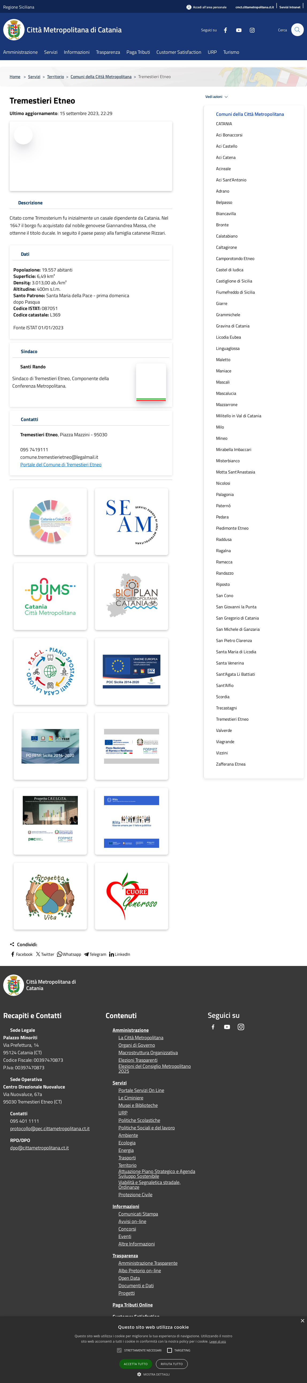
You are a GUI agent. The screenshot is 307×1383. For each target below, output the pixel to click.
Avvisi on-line (132, 1221)
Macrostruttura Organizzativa (148, 1052)
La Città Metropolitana (140, 1037)
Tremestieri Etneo (232, 719)
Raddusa (224, 539)
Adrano (222, 191)
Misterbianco (228, 460)
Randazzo (224, 573)
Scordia (222, 696)
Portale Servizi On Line (141, 1090)
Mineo (221, 438)
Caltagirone (226, 247)
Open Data (129, 1278)
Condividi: (23, 944)
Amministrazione (131, 1030)
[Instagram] (249, 29)
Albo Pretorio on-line (139, 1270)
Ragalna (223, 550)
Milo (220, 427)
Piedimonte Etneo (232, 528)
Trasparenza (125, 1255)
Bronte (222, 224)
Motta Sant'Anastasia (235, 472)
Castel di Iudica (229, 269)
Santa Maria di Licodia (236, 651)
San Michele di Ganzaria (238, 629)
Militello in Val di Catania (238, 415)
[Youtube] (236, 29)
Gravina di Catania (233, 326)
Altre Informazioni (136, 1243)
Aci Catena (226, 157)
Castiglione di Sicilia (234, 281)
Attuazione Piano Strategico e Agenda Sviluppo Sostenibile (156, 1174)
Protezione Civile (135, 1194)
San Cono (224, 595)
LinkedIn (119, 954)
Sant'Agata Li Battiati (235, 674)
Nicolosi (223, 483)
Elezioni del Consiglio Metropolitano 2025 (154, 1068)
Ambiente (128, 1135)
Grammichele (228, 314)
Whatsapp (68, 954)
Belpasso (224, 202)
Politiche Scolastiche (139, 1120)
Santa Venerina (230, 663)
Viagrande (225, 741)
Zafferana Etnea (230, 764)
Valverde (224, 730)
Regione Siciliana (18, 7)
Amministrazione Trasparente (148, 1263)
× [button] (302, 1321)
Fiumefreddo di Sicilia (235, 292)
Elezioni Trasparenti (138, 1060)
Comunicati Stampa (138, 1214)
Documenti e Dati (136, 1285)
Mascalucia (226, 393)
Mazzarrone (226, 404)
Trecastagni (226, 708)
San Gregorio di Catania (237, 618)
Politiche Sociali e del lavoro (146, 1127)
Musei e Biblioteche (138, 1105)
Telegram (94, 954)
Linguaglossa (228, 348)
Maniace (223, 371)
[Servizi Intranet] (289, 7)
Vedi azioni (217, 97)
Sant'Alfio (224, 685)
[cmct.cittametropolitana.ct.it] (255, 7)
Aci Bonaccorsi (229, 135)
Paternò (223, 505)
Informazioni (126, 1206)
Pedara (222, 517)
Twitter (44, 954)
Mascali (223, 382)
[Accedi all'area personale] (206, 7)
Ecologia (127, 1142)
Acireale (223, 168)
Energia (126, 1150)
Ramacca (224, 562)
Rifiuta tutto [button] (172, 1364)
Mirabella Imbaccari (233, 449)
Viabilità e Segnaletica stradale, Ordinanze (149, 1185)
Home (15, 76)
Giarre (221, 303)
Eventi (124, 1236)
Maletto (223, 359)
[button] (143, 1350)
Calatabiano (226, 236)
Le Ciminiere (130, 1097)
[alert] (153, 1349)
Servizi (34, 76)
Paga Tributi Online (133, 1304)
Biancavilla (226, 213)
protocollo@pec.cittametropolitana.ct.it (50, 1128)
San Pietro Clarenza (234, 640)
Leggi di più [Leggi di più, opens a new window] (217, 1341)
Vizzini (222, 753)
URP (123, 1112)
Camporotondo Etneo (235, 258)
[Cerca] (297, 29)
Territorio (55, 76)
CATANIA (224, 123)
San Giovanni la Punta (236, 606)
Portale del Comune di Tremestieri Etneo (61, 464)
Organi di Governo (136, 1045)
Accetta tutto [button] (136, 1364)
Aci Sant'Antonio (231, 180)
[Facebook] (223, 29)
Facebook (21, 954)
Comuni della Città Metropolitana (101, 76)
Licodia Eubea (228, 337)
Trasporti (127, 1157)
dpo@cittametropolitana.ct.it (39, 1147)
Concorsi (127, 1229)
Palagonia (225, 494)
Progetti (126, 1293)
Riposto (223, 584)
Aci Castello (226, 146)
